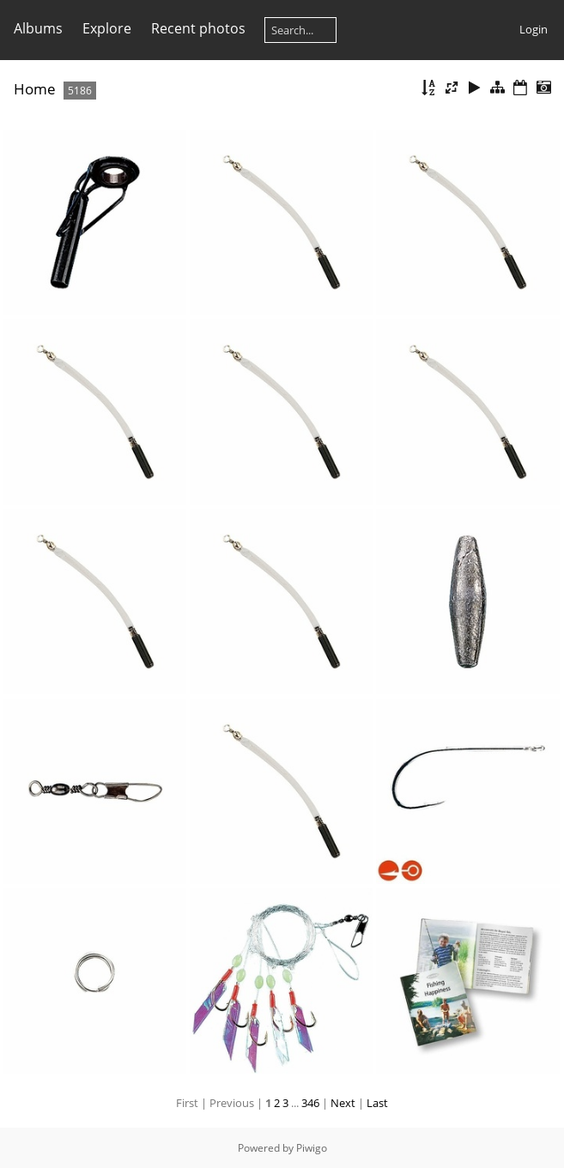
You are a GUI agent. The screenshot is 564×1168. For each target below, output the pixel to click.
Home (35, 89)
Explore (106, 28)
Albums (38, 28)
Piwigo (311, 1148)
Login (533, 29)
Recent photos (198, 28)
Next (343, 1103)
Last (377, 1103)
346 (310, 1103)
